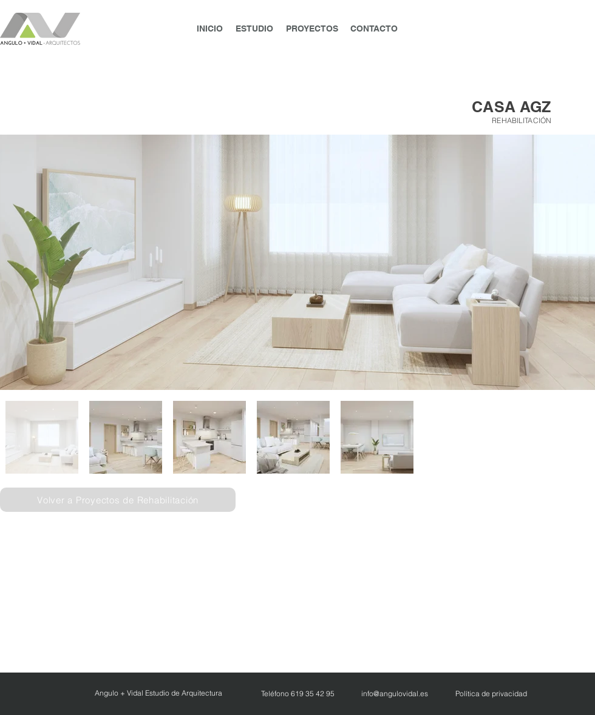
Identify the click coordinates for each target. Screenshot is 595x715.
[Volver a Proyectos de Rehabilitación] (118, 500)
